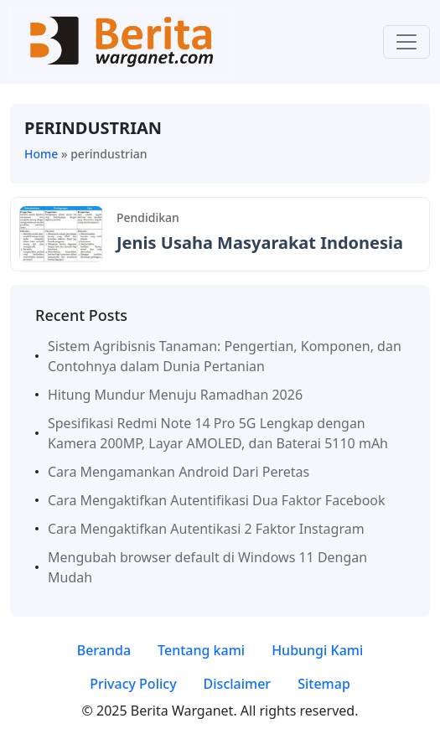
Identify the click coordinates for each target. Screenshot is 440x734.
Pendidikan (147, 217)
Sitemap (324, 684)
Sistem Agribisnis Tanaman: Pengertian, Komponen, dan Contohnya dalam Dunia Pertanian (224, 356)
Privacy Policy (133, 684)
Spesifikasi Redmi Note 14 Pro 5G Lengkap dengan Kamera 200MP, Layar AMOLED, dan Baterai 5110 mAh (218, 433)
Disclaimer (238, 684)
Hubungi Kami (317, 650)
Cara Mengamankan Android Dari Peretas (178, 472)
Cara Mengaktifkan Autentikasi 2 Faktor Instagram (206, 528)
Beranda (104, 650)
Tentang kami (201, 650)
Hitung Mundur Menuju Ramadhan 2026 (175, 394)
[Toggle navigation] (406, 42)
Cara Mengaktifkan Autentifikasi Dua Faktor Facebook (217, 500)
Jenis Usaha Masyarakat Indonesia (259, 242)
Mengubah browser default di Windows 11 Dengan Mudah (207, 567)
